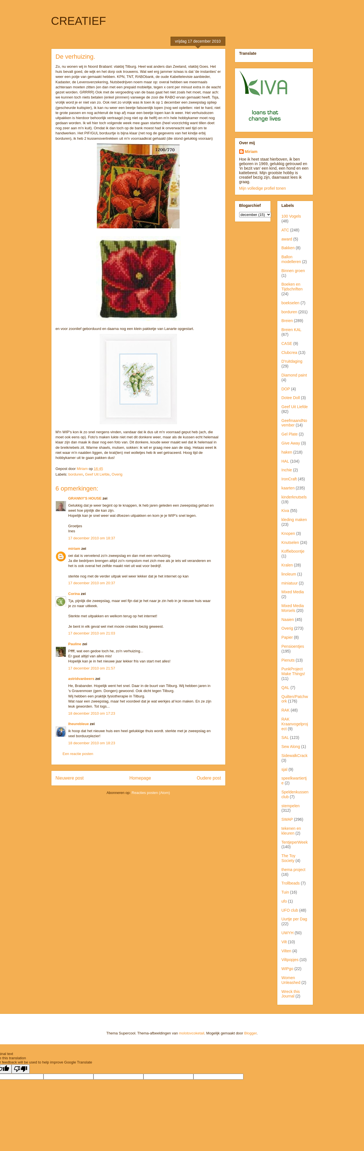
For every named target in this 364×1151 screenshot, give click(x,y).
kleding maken (294, 519)
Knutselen (290, 542)
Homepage (140, 778)
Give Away (291, 443)
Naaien (288, 619)
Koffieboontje (293, 551)
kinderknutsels (294, 497)
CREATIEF (78, 21)
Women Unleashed (291, 980)
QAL (285, 687)
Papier (287, 637)
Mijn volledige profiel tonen (262, 188)
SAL (285, 737)
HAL (285, 461)
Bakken (288, 248)
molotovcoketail (191, 1033)
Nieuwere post (70, 778)
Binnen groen (293, 270)
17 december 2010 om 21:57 (91, 668)
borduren (75, 474)
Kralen (287, 565)
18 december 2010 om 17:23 (91, 713)
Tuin (285, 892)
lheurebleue (78, 724)
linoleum (289, 574)
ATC (285, 230)
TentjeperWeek (295, 842)
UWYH (288, 933)
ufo (284, 901)
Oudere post (209, 778)
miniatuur (290, 583)
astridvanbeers (81, 679)
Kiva (285, 510)
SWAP (287, 819)
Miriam (251, 151)
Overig (117, 474)
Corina (74, 594)
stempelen (291, 806)
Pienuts (288, 660)
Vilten (286, 951)
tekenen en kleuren (291, 830)
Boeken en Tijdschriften (292, 286)
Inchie (287, 470)
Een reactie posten (78, 754)
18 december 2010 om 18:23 (91, 743)
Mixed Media (293, 592)
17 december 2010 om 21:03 (91, 633)
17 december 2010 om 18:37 (91, 538)
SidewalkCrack (295, 755)
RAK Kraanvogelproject (295, 724)
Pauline (74, 644)
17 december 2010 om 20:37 (91, 583)
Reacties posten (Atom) (151, 793)
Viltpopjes (290, 959)
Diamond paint (294, 375)
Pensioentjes (293, 646)
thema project (294, 869)
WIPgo (287, 968)
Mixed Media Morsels (293, 608)
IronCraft (289, 479)
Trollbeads (291, 883)
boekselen (291, 303)
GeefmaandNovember (294, 423)
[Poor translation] (21, 1069)
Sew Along (291, 746)
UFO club (290, 910)
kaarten (288, 488)
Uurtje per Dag (294, 919)
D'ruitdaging (292, 361)
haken (287, 452)
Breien (287, 320)
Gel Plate (290, 434)
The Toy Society (289, 858)
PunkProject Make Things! (293, 671)
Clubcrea (289, 352)
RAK (286, 710)
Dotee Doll (291, 397)
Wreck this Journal (291, 994)
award (287, 239)
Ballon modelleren (291, 259)
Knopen (288, 533)
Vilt (284, 942)
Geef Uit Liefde (97, 474)
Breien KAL (292, 329)
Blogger (250, 1033)
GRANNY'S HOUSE (85, 498)
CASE (287, 343)
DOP (286, 389)
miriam (74, 548)
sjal (284, 769)
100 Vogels (291, 216)
